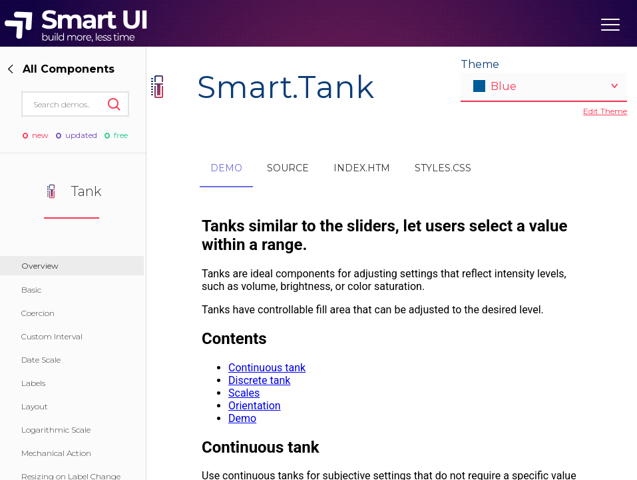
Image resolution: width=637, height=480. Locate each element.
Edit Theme (605, 111)
